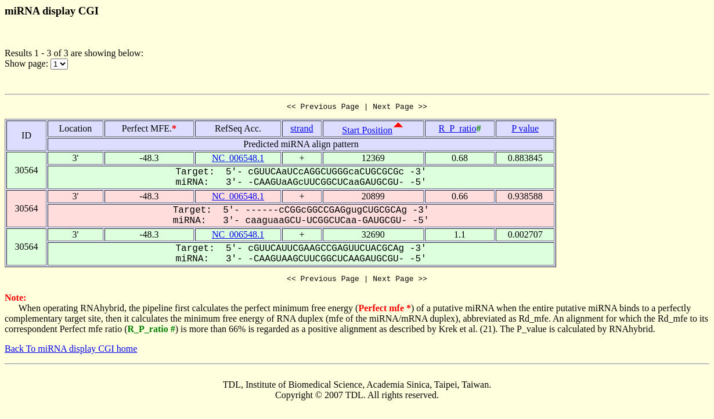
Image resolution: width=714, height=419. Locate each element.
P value (525, 130)
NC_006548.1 (238, 160)
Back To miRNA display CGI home (71, 352)
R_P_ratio (458, 130)
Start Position (367, 132)
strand (301, 130)
